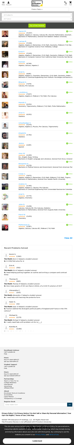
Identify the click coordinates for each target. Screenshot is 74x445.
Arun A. (22, 113)
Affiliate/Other (9, 388)
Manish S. (22, 102)
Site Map (30, 415)
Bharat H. (22, 82)
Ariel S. (22, 194)
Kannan (22, 62)
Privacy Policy (40, 434)
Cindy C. (22, 174)
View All (68, 238)
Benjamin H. (24, 164)
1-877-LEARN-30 (9, 352)
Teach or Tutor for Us (11, 381)
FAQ (5, 354)
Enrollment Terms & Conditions (14, 393)
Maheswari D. (24, 225)
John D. (22, 204)
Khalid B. (22, 133)
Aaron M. (22, 31)
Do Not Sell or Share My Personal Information (48, 413)
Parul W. (22, 215)
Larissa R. (23, 41)
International (8, 384)
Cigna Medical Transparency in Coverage (13, 397)
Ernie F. (22, 52)
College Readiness (10, 382)
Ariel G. (22, 72)
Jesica (21, 143)
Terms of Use (54, 434)
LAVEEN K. (23, 92)
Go (70, 404)
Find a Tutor (37, 9)
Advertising (8, 386)
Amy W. (22, 153)
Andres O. (23, 184)
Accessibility (8, 395)
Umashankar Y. (25, 123)
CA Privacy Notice (21, 413)
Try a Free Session (37, 25)
